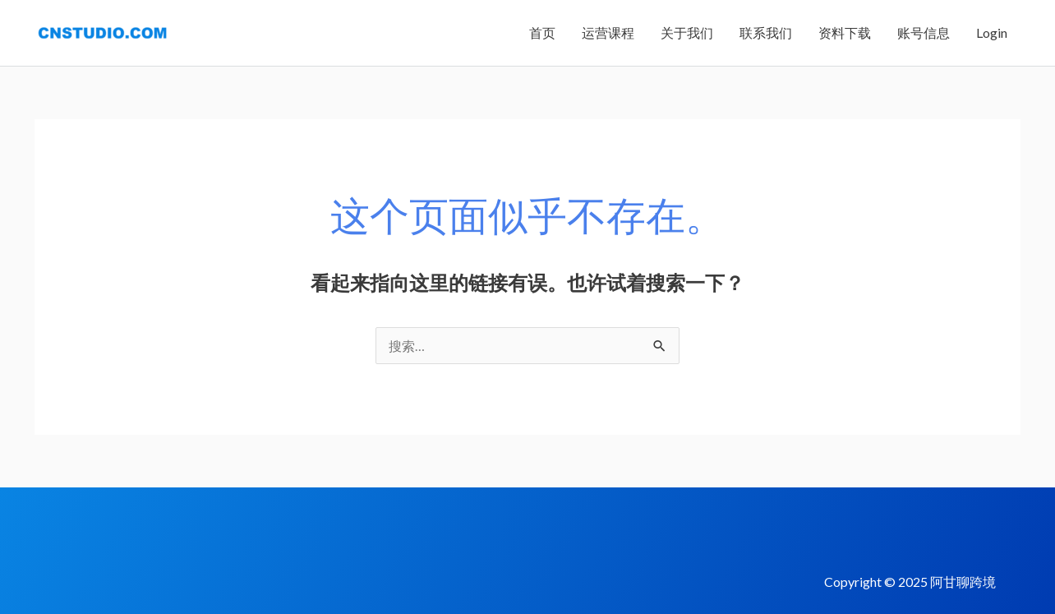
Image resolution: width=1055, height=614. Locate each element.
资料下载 (844, 32)
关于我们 (687, 32)
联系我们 (765, 32)
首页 (542, 32)
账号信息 (923, 32)
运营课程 (608, 32)
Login (991, 32)
